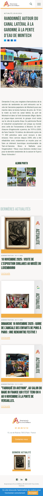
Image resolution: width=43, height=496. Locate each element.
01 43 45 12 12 (21, 428)
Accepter (33, 493)
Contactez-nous (21, 439)
